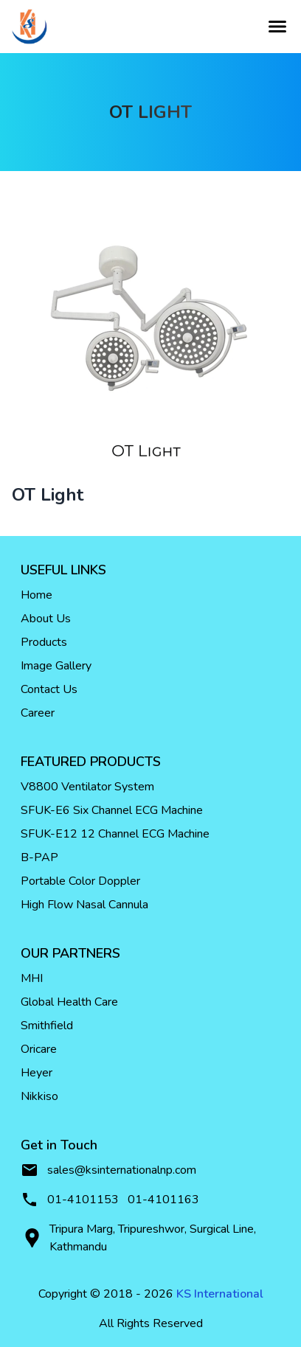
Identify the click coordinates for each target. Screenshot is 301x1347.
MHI (32, 978)
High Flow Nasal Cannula (84, 905)
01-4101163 (163, 1199)
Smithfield (47, 1025)
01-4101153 (83, 1199)
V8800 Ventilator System (87, 787)
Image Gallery (56, 666)
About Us (46, 618)
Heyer (36, 1073)
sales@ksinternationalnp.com (108, 1170)
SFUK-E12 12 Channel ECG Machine (115, 834)
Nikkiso (39, 1096)
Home (36, 595)
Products (44, 642)
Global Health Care (69, 1002)
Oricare (39, 1049)
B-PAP (39, 857)
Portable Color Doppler (80, 881)
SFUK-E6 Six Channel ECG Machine (112, 810)
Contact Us (49, 689)
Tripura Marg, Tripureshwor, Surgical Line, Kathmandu (138, 1238)
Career (38, 713)
